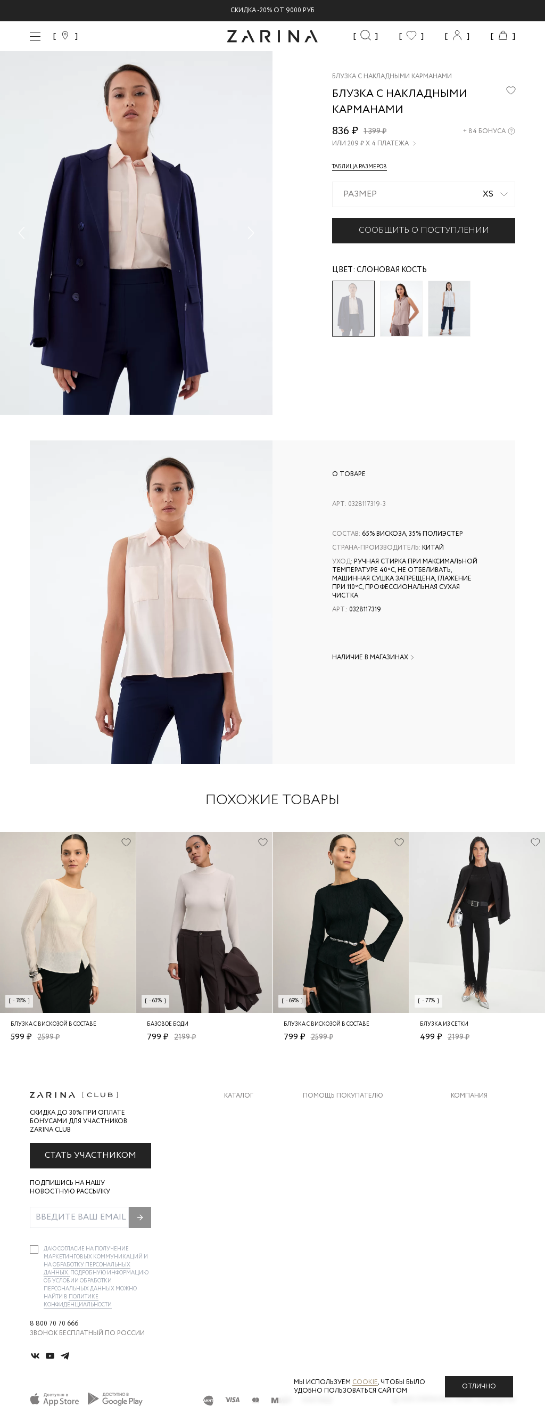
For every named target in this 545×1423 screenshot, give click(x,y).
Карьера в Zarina (479, 1133)
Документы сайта (336, 1218)
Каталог (238, 1096)
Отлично (479, 1386)
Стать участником (90, 1155)
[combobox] (423, 194)
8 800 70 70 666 (54, 1324)
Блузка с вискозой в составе (53, 1024)
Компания (469, 1096)
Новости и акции (483, 1176)
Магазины (468, 1197)
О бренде (467, 1112)
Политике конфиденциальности (78, 1301)
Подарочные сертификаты (352, 1197)
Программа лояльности (347, 1176)
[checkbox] (34, 1249)
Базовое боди (167, 1024)
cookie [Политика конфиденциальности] (365, 1382)
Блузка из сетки (444, 1024)
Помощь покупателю (343, 1096)
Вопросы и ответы (338, 1154)
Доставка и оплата (338, 1112)
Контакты (469, 1154)
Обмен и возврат (333, 1133)
